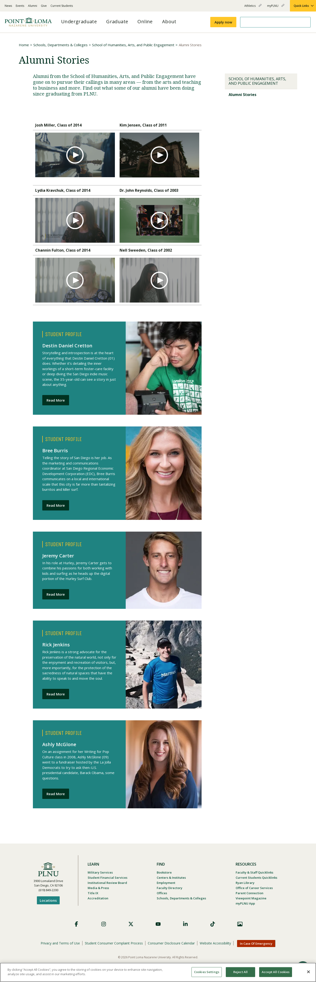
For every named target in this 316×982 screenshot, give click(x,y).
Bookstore (164, 872)
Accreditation (98, 898)
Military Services (100, 872)
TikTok (212, 924)
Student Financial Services (107, 877)
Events (20, 6)
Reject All (240, 972)
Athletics (252, 8)
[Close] (308, 972)
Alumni (32, 6)
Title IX (93, 893)
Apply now (223, 22)
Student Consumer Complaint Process (114, 943)
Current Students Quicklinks (256, 877)
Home (24, 44)
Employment (166, 883)
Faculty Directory (169, 888)
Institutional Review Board (107, 883)
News (8, 6)
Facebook (76, 924)
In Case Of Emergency (256, 943)
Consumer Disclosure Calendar (171, 943)
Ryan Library (245, 883)
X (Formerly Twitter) (130, 924)
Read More (56, 400)
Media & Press (98, 888)
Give (44, 6)
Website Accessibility (215, 943)
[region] (158, 972)
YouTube (158, 924)
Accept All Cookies (275, 972)
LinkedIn (185, 924)
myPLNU (275, 8)
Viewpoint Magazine (251, 898)
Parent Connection (249, 893)
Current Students (62, 6)
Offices (162, 893)
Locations (48, 900)
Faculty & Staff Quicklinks (254, 872)
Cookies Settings (206, 972)
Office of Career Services (254, 888)
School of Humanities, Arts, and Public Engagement (133, 44)
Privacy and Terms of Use (60, 943)
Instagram (103, 924)
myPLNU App (245, 903)
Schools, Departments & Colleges (60, 44)
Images (239, 924)
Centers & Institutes (171, 877)
